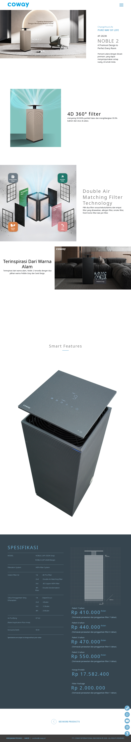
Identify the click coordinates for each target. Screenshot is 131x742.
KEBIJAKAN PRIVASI (14, 738)
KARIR (26, 738)
